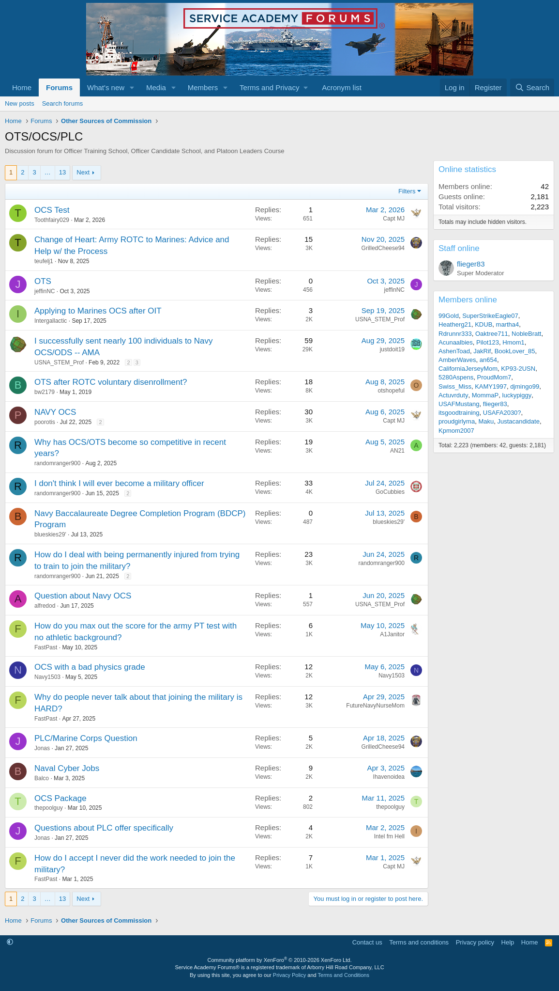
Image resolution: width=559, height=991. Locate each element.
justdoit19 (392, 349)
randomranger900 (57, 463)
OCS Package (60, 798)
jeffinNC (44, 291)
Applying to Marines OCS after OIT (98, 310)
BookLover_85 (515, 351)
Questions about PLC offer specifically (103, 828)
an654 (488, 359)
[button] (132, 87)
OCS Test (51, 210)
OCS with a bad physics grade (89, 667)
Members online (467, 299)
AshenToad (454, 351)
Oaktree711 (491, 333)
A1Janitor (392, 634)
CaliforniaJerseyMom (468, 368)
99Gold (448, 315)
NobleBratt (526, 333)
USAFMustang (459, 404)
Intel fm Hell (389, 836)
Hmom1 (513, 342)
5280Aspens (455, 377)
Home (21, 87)
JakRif (482, 351)
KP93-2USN (518, 368)
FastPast (45, 647)
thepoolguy (48, 807)
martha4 (507, 324)
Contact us (367, 942)
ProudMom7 (494, 377)
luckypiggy (517, 395)
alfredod (44, 605)
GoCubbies (390, 491)
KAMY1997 (491, 386)
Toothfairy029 (51, 220)
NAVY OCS (55, 412)
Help (507, 942)
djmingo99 (524, 386)
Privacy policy (475, 942)
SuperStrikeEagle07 (490, 315)
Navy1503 (47, 677)
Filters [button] (406, 191)
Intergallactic (50, 320)
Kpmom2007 (456, 430)
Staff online (459, 248)
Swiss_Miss (454, 386)
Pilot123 (487, 342)
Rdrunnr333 (455, 333)
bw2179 (44, 392)
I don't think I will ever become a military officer (119, 483)
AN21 (397, 450)
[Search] (532, 87)
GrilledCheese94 (383, 248)
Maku (486, 421)
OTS (42, 281)
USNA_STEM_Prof (380, 319)
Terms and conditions (419, 942)
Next (83, 172)
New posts (19, 103)
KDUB (483, 324)
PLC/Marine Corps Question (85, 738)
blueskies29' (50, 534)
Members (203, 87)
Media (156, 87)
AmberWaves (457, 359)
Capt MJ (394, 218)
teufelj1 (43, 261)
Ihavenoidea (389, 776)
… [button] (48, 172)
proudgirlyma (456, 421)
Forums (59, 87)
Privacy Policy (289, 975)
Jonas (42, 748)
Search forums (62, 103)
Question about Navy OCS (82, 595)
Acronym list (342, 87)
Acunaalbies (455, 342)
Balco (41, 778)
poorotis (44, 422)
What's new (105, 87)
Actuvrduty (453, 395)
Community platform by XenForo (280, 960)
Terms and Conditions (343, 975)
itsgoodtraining (459, 412)
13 (62, 172)
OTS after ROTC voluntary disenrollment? (110, 382)
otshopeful (391, 390)
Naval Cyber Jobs (66, 768)
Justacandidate (518, 421)
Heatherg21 (454, 324)
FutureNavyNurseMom (375, 705)
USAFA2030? (502, 412)
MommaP (485, 395)
